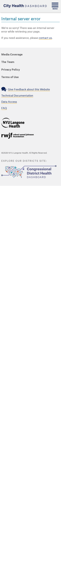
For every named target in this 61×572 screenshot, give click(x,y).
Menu (55, 9)
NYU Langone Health (12, 123)
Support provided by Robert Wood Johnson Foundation (17, 136)
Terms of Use (10, 77)
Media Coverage (12, 54)
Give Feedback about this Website (29, 89)
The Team (7, 62)
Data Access (9, 102)
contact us (45, 38)
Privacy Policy (10, 69)
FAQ (4, 108)
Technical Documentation (17, 95)
